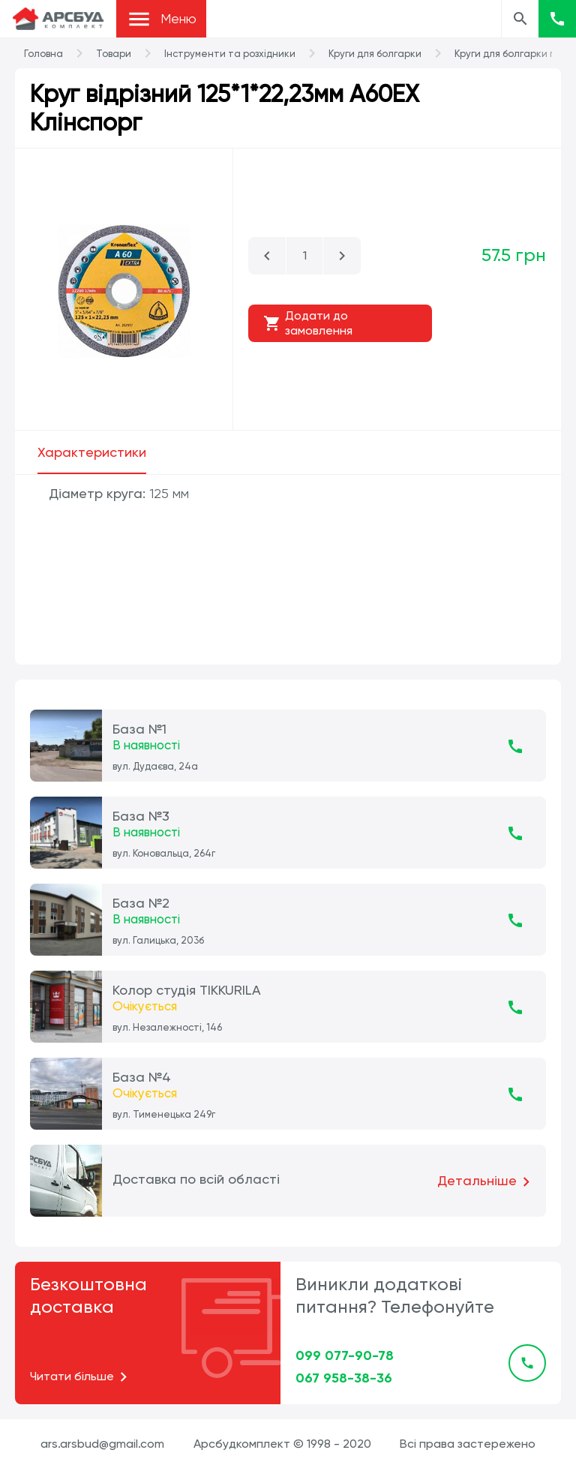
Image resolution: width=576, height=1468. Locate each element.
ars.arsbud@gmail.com (102, 1443)
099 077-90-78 (345, 1355)
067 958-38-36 (344, 1378)
